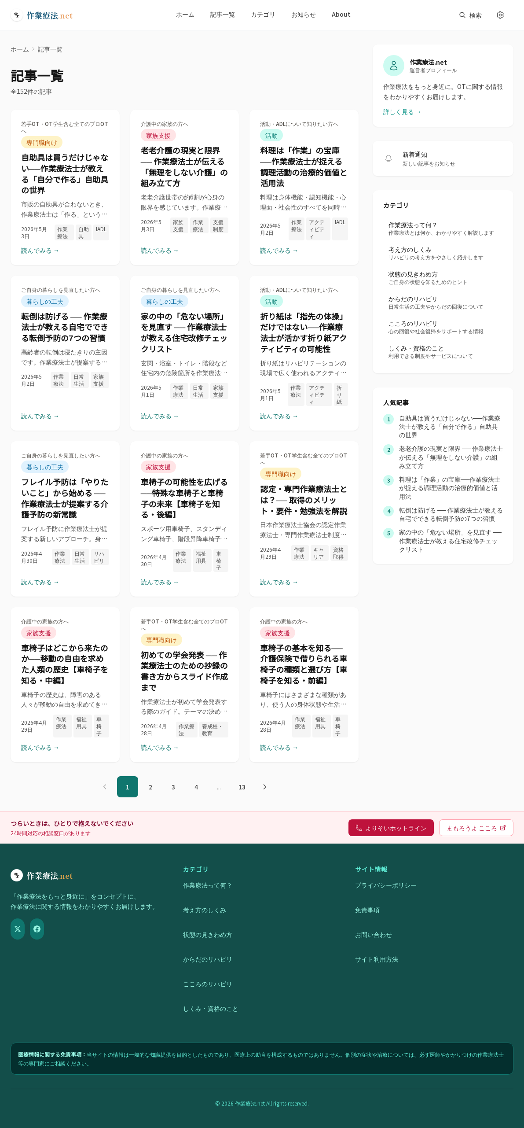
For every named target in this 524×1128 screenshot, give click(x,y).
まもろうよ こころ (476, 827)
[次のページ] (264, 786)
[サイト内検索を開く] (470, 15)
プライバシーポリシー (386, 885)
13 (242, 786)
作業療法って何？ (207, 885)
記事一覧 (222, 14)
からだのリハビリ (207, 959)
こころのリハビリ (207, 983)
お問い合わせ (373, 934)
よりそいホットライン (391, 827)
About (341, 14)
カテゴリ (263, 14)
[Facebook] (37, 929)
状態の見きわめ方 (207, 934)
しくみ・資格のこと (210, 1008)
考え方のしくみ (204, 909)
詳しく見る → (402, 111)
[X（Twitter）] (18, 929)
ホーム (185, 14)
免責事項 (367, 909)
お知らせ (303, 14)
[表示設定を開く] (500, 15)
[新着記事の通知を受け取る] (388, 158)
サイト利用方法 (376, 959)
